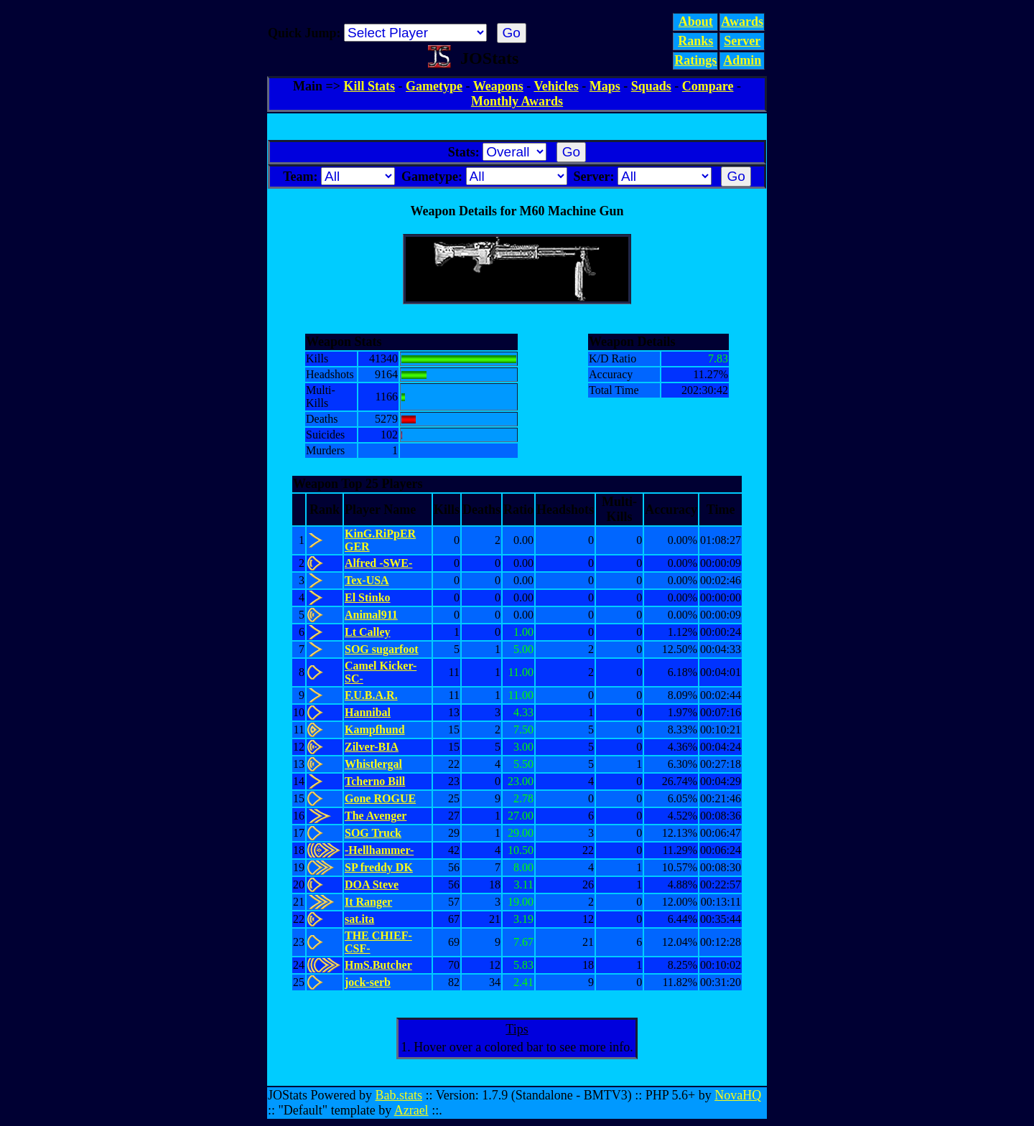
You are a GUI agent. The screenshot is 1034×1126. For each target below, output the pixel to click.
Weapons (498, 86)
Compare (708, 86)
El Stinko (368, 597)
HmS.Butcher (378, 965)
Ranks (695, 41)
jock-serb (368, 982)
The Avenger (375, 816)
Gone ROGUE (380, 798)
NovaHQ (737, 1095)
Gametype (434, 86)
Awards (742, 21)
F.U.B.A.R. (371, 695)
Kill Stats (370, 86)
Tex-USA (367, 580)
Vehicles (556, 86)
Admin (742, 60)
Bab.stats (399, 1095)
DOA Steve (372, 884)
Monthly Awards (517, 101)
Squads (651, 86)
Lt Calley (368, 632)
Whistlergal (373, 764)
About (696, 21)
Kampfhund (375, 729)
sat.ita (359, 919)
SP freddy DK (379, 867)
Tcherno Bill (375, 781)
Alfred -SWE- (378, 563)
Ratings (695, 60)
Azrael (411, 1110)
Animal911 (371, 615)
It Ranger (368, 902)
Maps (605, 86)
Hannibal (368, 712)
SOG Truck (373, 833)
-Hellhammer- (379, 850)
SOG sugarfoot (382, 649)
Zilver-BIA (372, 747)
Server (742, 41)
